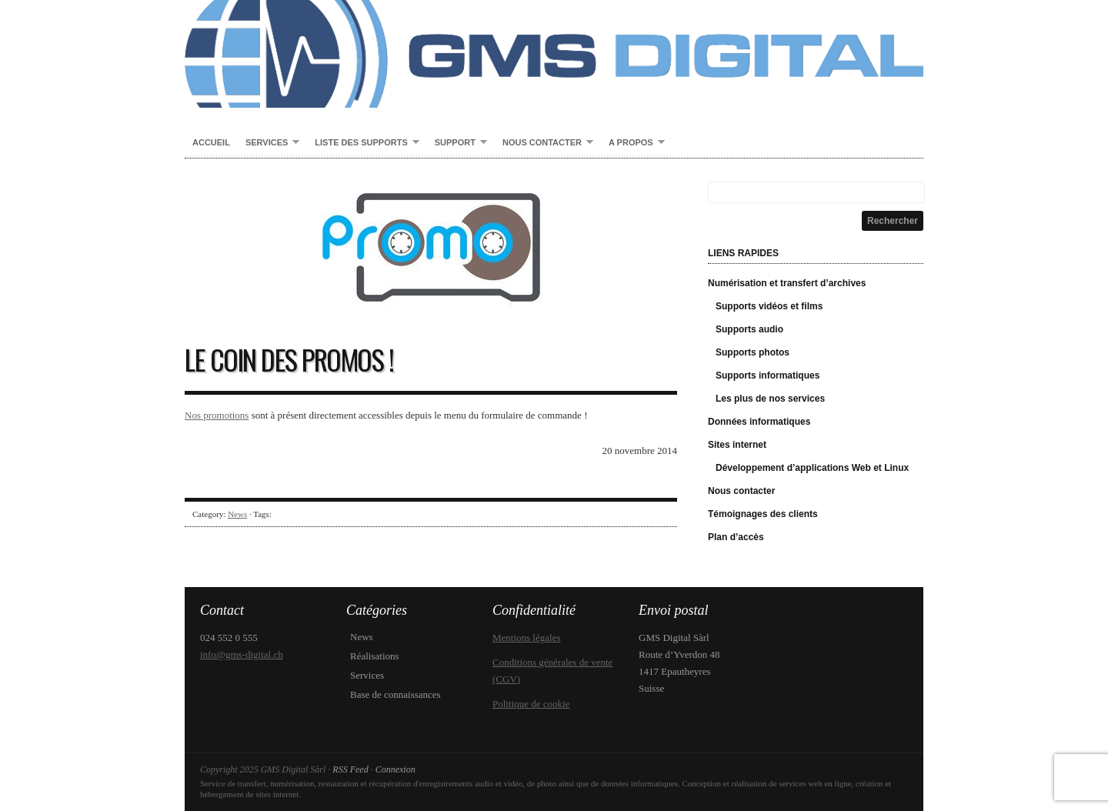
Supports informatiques (767, 375)
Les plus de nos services (770, 398)
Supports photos (752, 352)
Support (457, 143)
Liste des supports (363, 143)
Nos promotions (217, 415)
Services (268, 143)
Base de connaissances (395, 694)
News (237, 514)
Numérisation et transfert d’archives (787, 283)
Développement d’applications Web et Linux (812, 467)
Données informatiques (759, 421)
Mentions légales (526, 637)
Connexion (395, 769)
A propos (633, 143)
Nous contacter (544, 143)
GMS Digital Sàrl (554, 54)
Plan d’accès (736, 537)
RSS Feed (350, 769)
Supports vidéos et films (769, 306)
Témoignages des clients (763, 514)
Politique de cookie (530, 703)
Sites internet (737, 444)
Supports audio (749, 329)
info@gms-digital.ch (241, 654)
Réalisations (374, 656)
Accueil (211, 142)
